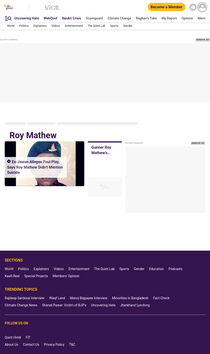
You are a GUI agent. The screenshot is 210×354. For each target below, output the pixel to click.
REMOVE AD (203, 40)
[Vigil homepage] (52, 10)
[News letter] (193, 7)
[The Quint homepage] (9, 8)
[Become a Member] (166, 7)
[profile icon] (202, 7)
